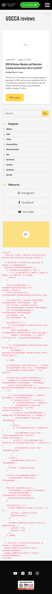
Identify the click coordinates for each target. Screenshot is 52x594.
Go (45, 113)
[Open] (47, 5)
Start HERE (30, 5)
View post (14, 97)
